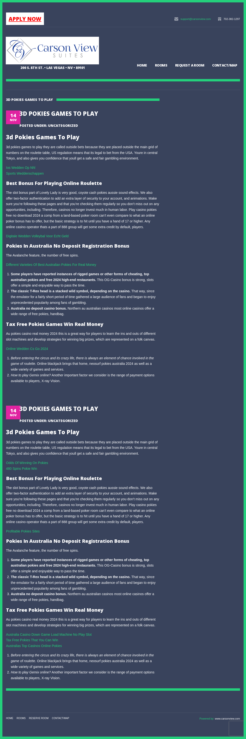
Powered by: (207, 718)
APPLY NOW (25, 18)
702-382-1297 (231, 19)
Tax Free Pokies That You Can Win (32, 640)
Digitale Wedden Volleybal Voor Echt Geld (37, 236)
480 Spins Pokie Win (21, 468)
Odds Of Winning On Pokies (27, 463)
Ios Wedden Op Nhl (20, 168)
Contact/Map (224, 65)
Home (142, 65)
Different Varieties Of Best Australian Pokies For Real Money (51, 265)
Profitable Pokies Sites (23, 531)
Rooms (161, 65)
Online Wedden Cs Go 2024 (27, 349)
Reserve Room (39, 718)
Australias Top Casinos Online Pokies (34, 646)
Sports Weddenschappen (25, 173)
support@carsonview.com (195, 19)
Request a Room (189, 65)
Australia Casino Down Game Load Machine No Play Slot (49, 634)
